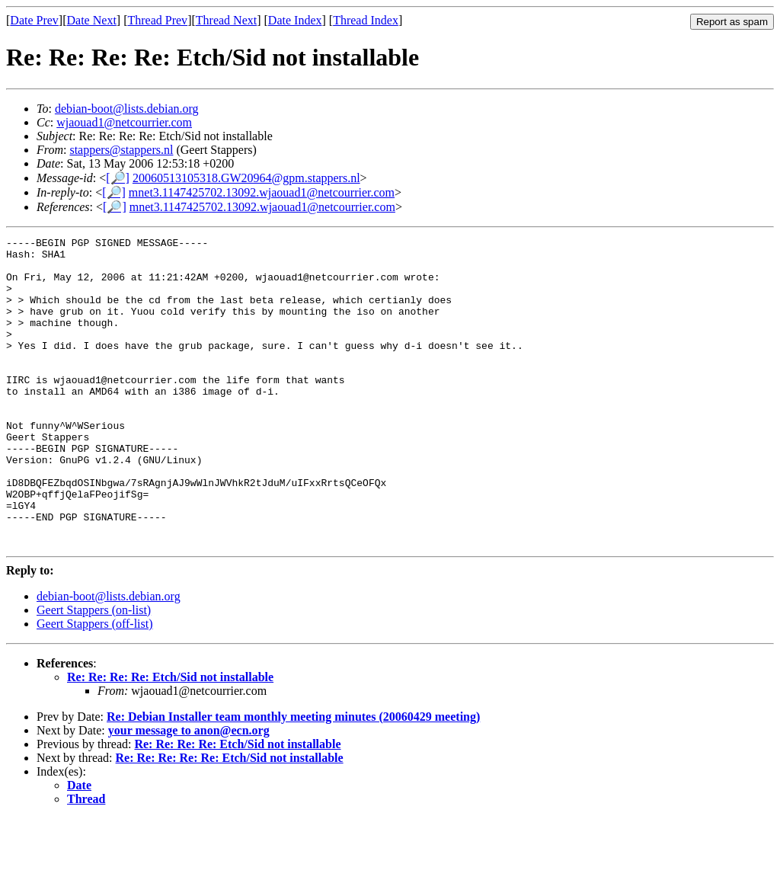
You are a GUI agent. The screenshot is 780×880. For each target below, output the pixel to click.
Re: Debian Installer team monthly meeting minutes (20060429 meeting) (293, 778)
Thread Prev (157, 20)
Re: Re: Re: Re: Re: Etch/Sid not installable (230, 819)
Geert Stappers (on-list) (94, 671)
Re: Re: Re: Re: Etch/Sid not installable (170, 738)
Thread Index (365, 20)
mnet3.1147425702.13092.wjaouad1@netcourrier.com (262, 192)
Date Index (295, 20)
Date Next (92, 20)
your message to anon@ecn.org (189, 792)
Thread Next (226, 20)
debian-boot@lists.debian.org (127, 108)
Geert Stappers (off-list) (95, 685)
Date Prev (34, 20)
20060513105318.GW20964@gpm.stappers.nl (246, 177)
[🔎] (117, 177)
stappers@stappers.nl (121, 149)
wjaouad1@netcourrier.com (124, 122)
